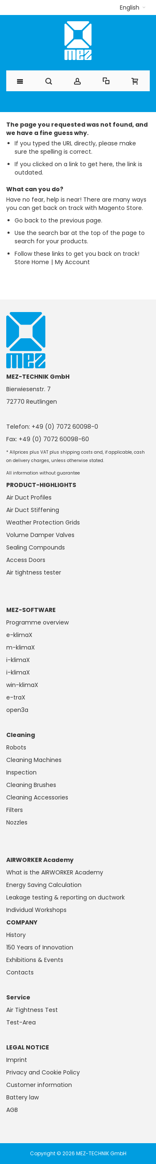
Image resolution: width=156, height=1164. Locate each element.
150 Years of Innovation (39, 947)
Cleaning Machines (34, 760)
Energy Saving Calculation (44, 885)
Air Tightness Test (32, 1010)
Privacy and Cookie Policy (43, 1072)
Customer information (39, 1085)
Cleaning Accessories (37, 797)
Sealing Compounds (35, 547)
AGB (12, 1110)
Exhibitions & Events (34, 960)
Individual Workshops (36, 910)
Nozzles (16, 822)
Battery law (22, 1097)
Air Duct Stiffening (32, 510)
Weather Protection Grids (43, 522)
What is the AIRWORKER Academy (54, 872)
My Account (72, 262)
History (16, 935)
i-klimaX (18, 660)
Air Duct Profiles (29, 497)
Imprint (16, 1060)
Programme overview (37, 622)
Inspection (21, 772)
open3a (17, 710)
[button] (133, 7)
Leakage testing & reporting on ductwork (65, 897)
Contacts (20, 972)
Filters (14, 810)
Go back (27, 220)
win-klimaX (22, 685)
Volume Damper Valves (40, 535)
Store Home (32, 262)
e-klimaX (19, 635)
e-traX (15, 697)
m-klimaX (20, 647)
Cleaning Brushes (31, 785)
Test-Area (21, 1022)
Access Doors (25, 560)
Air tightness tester (33, 572)
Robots (16, 747)
